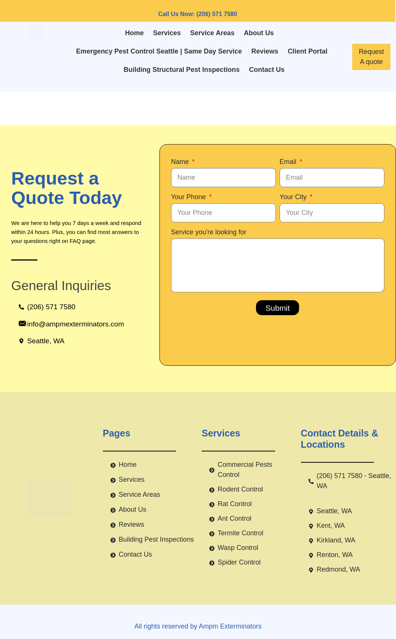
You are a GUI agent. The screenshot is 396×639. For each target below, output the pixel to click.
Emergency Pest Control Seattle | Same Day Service (159, 51)
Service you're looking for (209, 232)
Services (167, 33)
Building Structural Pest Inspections (182, 69)
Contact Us (266, 69)
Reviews (265, 51)
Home (134, 33)
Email (289, 161)
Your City (294, 197)
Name (181, 161)
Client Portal (308, 51)
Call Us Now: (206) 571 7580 (197, 14)
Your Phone (189, 197)
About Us (259, 33)
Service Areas (212, 33)
